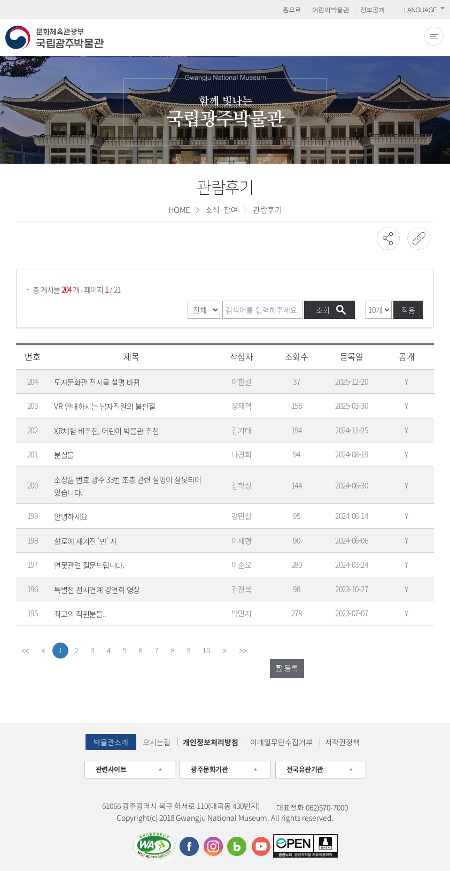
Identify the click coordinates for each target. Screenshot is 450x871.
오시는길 (156, 742)
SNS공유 (388, 238)
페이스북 (189, 846)
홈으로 (291, 9)
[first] (25, 651)
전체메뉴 (434, 36)
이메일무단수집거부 (281, 742)
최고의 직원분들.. (80, 613)
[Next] (224, 651)
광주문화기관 (209, 769)
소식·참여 (221, 210)
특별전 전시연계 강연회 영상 (97, 589)
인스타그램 (213, 846)
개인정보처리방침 (210, 742)
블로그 (236, 846)
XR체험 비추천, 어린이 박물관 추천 (106, 430)
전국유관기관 (304, 769)
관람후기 (267, 210)
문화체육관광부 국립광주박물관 (54, 38)
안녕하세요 (71, 516)
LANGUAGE (420, 9)
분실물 (64, 454)
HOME (179, 210)
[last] (243, 651)
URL (418, 238)
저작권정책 (342, 742)
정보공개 (372, 9)
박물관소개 (111, 742)
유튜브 (260, 846)
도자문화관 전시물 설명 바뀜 (97, 382)
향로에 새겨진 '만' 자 (85, 541)
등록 (287, 667)
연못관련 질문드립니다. (89, 565)
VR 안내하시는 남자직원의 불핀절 (104, 406)
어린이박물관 (330, 9)
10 (206, 650)
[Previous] (43, 651)
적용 (408, 309)
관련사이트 (111, 769)
